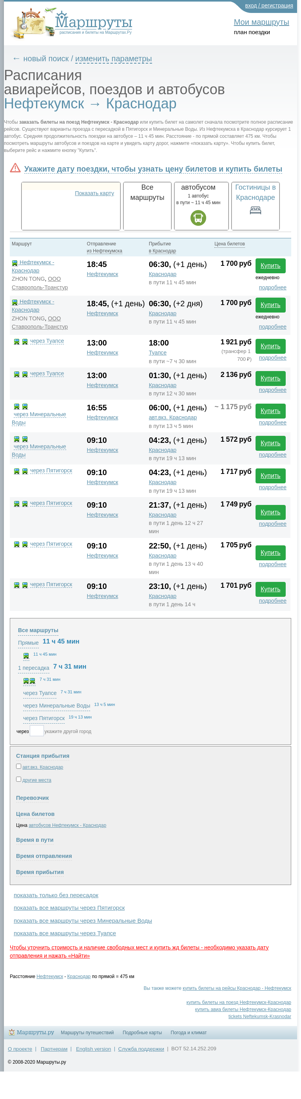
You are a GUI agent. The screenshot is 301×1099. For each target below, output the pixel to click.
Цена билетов (35, 814)
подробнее (272, 287)
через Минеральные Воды (56, 705)
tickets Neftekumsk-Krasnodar (259, 1016)
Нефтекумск (102, 274)
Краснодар (162, 274)
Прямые (28, 643)
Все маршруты (38, 630)
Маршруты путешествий (87, 1032)
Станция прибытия (42, 756)
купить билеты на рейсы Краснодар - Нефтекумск (237, 988)
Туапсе (158, 352)
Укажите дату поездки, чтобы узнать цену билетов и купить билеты (153, 169)
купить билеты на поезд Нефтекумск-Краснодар (239, 1002)
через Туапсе (47, 341)
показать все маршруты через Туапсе (65, 933)
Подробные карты (142, 1032)
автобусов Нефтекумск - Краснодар (67, 825)
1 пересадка (33, 668)
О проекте (20, 1049)
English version (93, 1049)
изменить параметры (113, 58)
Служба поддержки (141, 1049)
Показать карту (94, 193)
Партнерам (54, 1049)
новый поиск (46, 58)
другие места (36, 780)
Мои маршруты (261, 22)
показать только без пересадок (56, 895)
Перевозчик (32, 798)
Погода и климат (189, 1032)
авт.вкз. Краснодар (173, 417)
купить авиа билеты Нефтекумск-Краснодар (243, 1009)
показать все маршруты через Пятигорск (69, 907)
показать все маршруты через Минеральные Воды (83, 920)
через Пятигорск (51, 470)
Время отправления (44, 856)
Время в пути (35, 840)
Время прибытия (40, 872)
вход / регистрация (269, 5)
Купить (271, 265)
